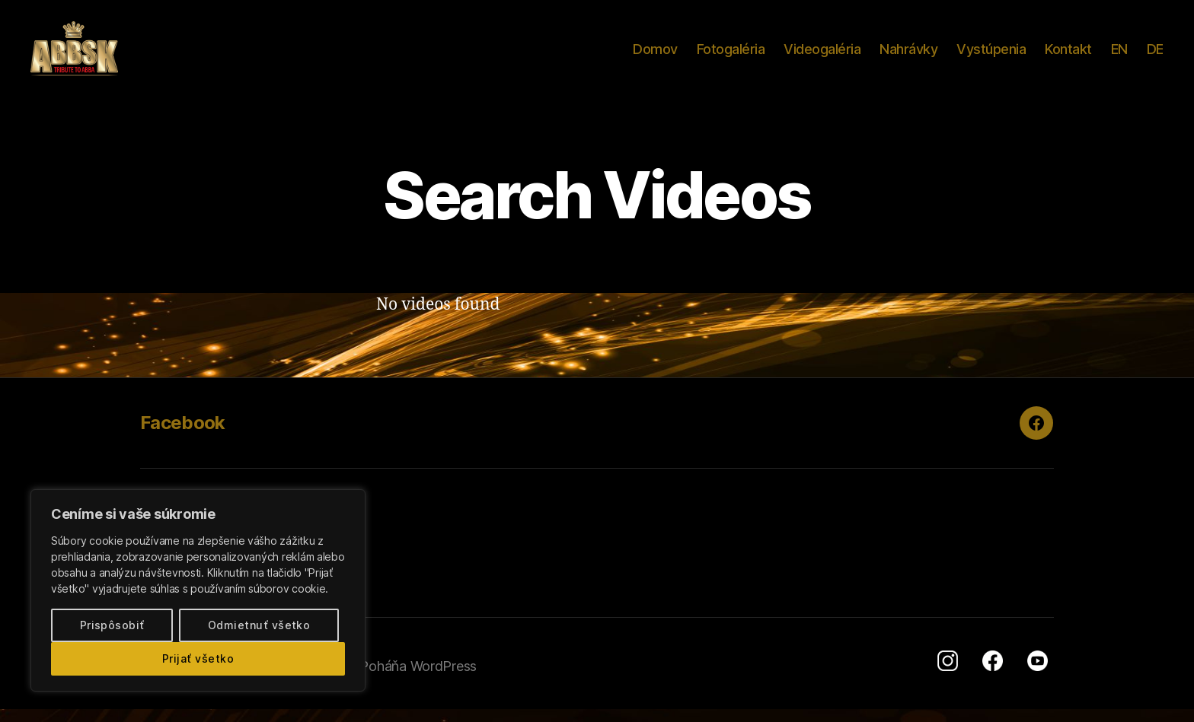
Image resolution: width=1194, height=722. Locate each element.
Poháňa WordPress (418, 679)
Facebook (182, 436)
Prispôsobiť (112, 625)
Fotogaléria (731, 55)
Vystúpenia (991, 55)
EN (1119, 55)
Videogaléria (822, 55)
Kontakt (1068, 55)
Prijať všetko (198, 658)
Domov (655, 55)
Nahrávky (908, 55)
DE (1155, 55)
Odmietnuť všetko (259, 625)
